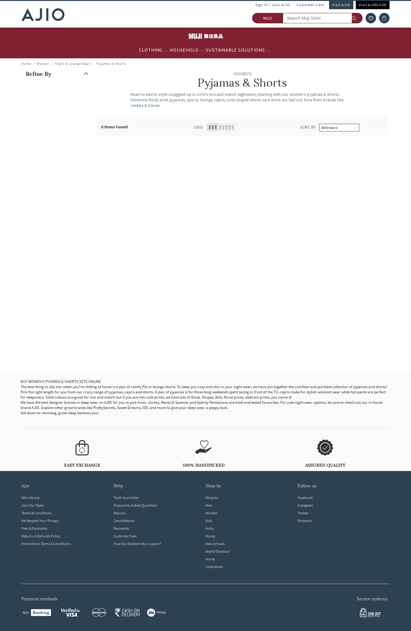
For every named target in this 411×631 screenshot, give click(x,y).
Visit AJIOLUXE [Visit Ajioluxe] (372, 4)
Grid (198, 127)
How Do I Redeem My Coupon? (137, 543)
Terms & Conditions (36, 513)
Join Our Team (32, 505)
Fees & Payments (34, 528)
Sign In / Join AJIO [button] (272, 4)
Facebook (305, 497)
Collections (214, 566)
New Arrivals (215, 543)
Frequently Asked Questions (135, 505)
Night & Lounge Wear (72, 63)
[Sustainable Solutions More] (268, 50)
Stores (210, 536)
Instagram (305, 505)
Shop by (211, 497)
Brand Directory (217, 551)
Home (26, 63)
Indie (209, 528)
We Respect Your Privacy (40, 520)
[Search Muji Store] (323, 18)
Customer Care (311, 4)
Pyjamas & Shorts (111, 63)
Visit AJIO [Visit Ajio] (341, 4)
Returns (119, 513)
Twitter (303, 513)
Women (43, 63)
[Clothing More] (166, 50)
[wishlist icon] (371, 18)
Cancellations (124, 520)
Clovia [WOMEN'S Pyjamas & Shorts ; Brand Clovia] (154, 105)
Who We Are (30, 497)
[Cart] (384, 18)
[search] (357, 18)
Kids (208, 520)
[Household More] (201, 50)
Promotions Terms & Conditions (46, 543)
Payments (121, 528)
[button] (58, 73)
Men (208, 505)
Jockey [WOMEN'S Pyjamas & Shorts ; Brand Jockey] (137, 105)
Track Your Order (126, 497)
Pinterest (305, 520)
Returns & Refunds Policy (40, 536)
